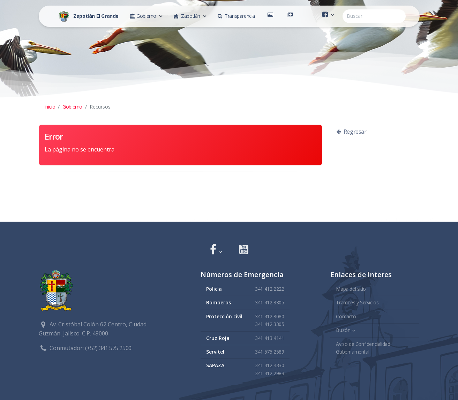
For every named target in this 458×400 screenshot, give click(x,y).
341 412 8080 (269, 316)
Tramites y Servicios (357, 302)
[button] (216, 250)
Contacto (346, 316)
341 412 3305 (269, 302)
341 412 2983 (269, 373)
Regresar (351, 131)
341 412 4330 (269, 365)
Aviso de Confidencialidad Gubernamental (363, 348)
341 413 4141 (269, 338)
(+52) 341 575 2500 (108, 348)
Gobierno (72, 106)
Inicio (49, 106)
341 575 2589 (269, 351)
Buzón (343, 330)
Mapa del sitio (351, 289)
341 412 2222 (269, 289)
